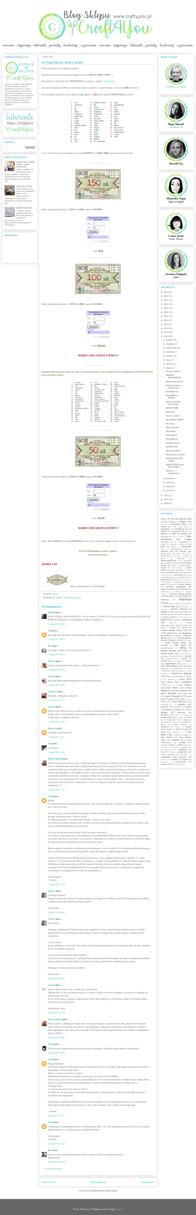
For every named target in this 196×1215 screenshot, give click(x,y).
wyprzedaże (184, 754)
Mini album (180, 645)
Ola (49, 743)
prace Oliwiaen (172, 696)
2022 (166, 296)
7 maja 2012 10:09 (56, 685)
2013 (166, 332)
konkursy (187, 619)
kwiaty (172, 627)
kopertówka (173, 623)
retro (176, 715)
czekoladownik (175, 549)
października (171, 348)
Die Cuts (176, 554)
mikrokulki (164, 645)
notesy (184, 658)
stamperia (165, 727)
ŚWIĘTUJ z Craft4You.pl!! (172, 472)
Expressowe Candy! (24, 186)
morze (173, 656)
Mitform (186, 651)
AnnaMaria (179, 529)
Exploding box (166, 580)
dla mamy (177, 556)
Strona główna (98, 1182)
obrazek (188, 661)
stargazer (178, 727)
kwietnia (169, 478)
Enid (50, 796)
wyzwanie (182, 757)
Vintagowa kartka (173, 443)
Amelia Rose (183, 527)
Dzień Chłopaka (177, 568)
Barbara (52, 728)
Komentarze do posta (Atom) (103, 1190)
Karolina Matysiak (179, 609)
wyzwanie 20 (165, 759)
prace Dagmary (185, 685)
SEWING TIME (172, 408)
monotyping (164, 656)
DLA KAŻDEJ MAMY (174, 420)
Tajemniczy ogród (173, 451)
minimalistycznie (167, 648)
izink (170, 604)
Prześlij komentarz (53, 1168)
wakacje (166, 747)
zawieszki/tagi (180, 762)
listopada (170, 344)
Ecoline (170, 572)
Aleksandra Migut (178, 524)
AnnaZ (51, 985)
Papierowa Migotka (181, 673)
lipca (168, 360)
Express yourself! (173, 416)
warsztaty (185, 747)
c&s (174, 542)
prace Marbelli (168, 693)
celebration (172, 544)
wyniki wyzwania (167, 754)
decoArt (183, 551)
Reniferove (165, 715)
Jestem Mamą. (171, 435)
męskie (189, 640)
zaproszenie (164, 762)
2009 (166, 503)
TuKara (52, 661)
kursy (163, 628)
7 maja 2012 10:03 (56, 669)
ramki (187, 710)
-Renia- (51, 891)
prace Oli (187, 693)
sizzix (166, 722)
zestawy (164, 764)
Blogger (119, 1209)
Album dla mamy (172, 427)
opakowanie (178, 669)
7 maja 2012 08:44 (56, 624)
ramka (177, 710)
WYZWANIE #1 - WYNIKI (172, 396)
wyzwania (165, 757)
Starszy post (148, 1182)
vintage (189, 745)
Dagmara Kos (167, 551)
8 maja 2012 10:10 (56, 1012)
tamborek (175, 732)
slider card (176, 722)
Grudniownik (165, 591)
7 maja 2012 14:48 (56, 752)
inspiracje (185, 599)
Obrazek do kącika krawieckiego (173, 403)
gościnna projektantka (176, 587)
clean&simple (185, 546)
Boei (50, 1150)
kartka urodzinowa (184, 614)
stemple (188, 727)
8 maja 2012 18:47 (56, 1037)
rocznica (185, 715)
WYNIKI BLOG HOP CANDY (174, 459)
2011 (166, 495)
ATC (186, 531)
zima (173, 764)
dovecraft (181, 558)
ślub (177, 729)
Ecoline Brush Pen (184, 573)
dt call (176, 563)
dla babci (186, 554)
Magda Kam (172, 633)
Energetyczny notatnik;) (175, 455)
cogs (166, 549)
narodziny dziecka (171, 658)
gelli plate (186, 582)
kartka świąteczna (167, 614)
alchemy (163, 524)
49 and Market (178, 518)
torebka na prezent (181, 735)
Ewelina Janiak (169, 577)
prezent (186, 699)
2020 (166, 304)
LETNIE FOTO (172, 447)
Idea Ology (183, 596)
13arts (163, 519)
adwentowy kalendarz (168, 522)
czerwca (169, 364)
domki (163, 558)
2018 (166, 312)
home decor (169, 596)
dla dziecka (165, 556)
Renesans (181, 712)
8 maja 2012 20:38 (56, 1053)
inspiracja (165, 600)
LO (189, 630)
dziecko (174, 565)
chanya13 (52, 691)
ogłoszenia (68, 597)
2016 (166, 320)
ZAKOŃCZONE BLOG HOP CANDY (175, 466)
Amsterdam (165, 529)
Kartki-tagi (170, 412)
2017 (166, 316)
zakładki (186, 759)
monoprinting (184, 654)
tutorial (175, 740)
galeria (177, 582)
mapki (174, 638)
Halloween (177, 591)
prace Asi (170, 685)
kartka (164, 611)
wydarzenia (182, 752)
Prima (163, 702)
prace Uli (173, 699)
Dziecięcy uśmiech (173, 371)
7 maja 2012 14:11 (56, 737)
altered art (166, 527)
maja (168, 368)
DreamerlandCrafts (168, 560)
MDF (182, 640)
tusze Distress (167, 737)
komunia (176, 620)
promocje (164, 707)
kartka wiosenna (184, 617)
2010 (166, 499)
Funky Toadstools (166, 582)
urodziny (182, 742)
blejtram (164, 534)
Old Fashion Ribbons (169, 666)
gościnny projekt (167, 589)
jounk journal (187, 603)
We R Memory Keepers (168, 750)
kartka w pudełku (169, 617)
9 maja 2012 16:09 (56, 1162)
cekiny (163, 544)
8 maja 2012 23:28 (56, 1143)
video (180, 745)
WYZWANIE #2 (172, 392)
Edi (49, 630)
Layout (184, 627)
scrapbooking (166, 717)
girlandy (172, 584)
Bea (50, 646)
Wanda (51, 676)
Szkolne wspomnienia (174, 382)
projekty (181, 704)
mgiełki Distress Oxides (175, 643)
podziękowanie (179, 676)
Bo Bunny (164, 537)
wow (162, 752)
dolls (186, 556)
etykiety (189, 575)
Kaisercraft (169, 606)
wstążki (172, 752)
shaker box (187, 720)
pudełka (188, 707)
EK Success (167, 575)
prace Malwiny (181, 691)
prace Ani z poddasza (179, 682)
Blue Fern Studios (179, 534)
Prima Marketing (179, 702)
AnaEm (51, 707)
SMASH (186, 722)
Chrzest (182, 544)
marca (169, 482)
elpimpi (51, 612)
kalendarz (185, 607)
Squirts (163, 725)
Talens (163, 732)
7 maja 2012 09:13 (56, 654)
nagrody (58, 597)
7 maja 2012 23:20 (56, 884)
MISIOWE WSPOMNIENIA (173, 376)
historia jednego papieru (181, 594)
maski (173, 640)
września (170, 352)
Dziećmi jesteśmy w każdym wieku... (173, 386)
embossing (178, 575)
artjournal (176, 531)
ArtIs (50, 1044)
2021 (166, 300)
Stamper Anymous (179, 725)
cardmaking (184, 542)
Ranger (164, 712)
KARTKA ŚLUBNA (24, 208)
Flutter (179, 580)
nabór (180, 656)
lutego (169, 486)
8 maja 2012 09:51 (56, 978)
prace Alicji (185, 679)
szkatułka (168, 729)
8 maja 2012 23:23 (56, 1115)
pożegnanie (171, 679)
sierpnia (169, 356)
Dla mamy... (170, 424)
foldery (186, 580)
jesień (177, 604)
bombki (181, 536)
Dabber (186, 549)
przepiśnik (177, 707)
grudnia (169, 340)
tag (185, 729)
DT (168, 563)
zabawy (77, 597)
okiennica (185, 664)
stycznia (169, 490)
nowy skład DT (177, 661)
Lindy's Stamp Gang (171, 630)
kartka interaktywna (181, 612)
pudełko (168, 710)
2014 (166, 328)
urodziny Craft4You (168, 745)
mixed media (167, 653)
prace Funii (172, 687)
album (183, 521)
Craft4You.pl (108, 81)
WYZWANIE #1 (172, 439)
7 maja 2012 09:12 (56, 639)
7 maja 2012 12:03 (56, 722)
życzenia (180, 764)
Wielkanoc (183, 750)
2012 (166, 336)
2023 (166, 292)
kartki (163, 619)
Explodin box (183, 577)
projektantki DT (166, 704)
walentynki (175, 747)
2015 (166, 324)
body (173, 536)
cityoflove (173, 546)
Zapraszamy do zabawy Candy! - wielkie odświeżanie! (25, 164)
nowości (164, 661)
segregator (179, 717)
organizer (181, 671)
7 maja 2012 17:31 (56, 789)
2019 (166, 308)
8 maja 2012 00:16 (56, 912)
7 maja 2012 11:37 (56, 700)
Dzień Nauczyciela (177, 570)
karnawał (164, 609)
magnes (177, 636)
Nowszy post (48, 1182)
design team (165, 554)
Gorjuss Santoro (184, 584)
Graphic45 (183, 589)
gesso (163, 584)
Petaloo (168, 676)
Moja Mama (171, 431)
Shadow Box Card (173, 720)
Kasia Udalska (55, 758)
